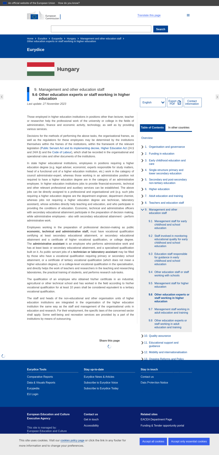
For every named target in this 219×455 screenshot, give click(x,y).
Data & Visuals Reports (41, 382)
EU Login (32, 394)
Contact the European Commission (105, 449)
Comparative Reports (40, 376)
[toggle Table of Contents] (152, 127)
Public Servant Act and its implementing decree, (70, 148)
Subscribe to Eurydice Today (101, 388)
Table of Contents (152, 127)
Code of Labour (61, 152)
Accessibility (91, 425)
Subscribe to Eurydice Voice (101, 382)
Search (160, 29)
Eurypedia (57, 38)
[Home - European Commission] (106, 15)
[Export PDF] (174, 102)
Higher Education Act (114, 148)
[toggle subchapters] (142, 147)
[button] (188, 15)
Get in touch (91, 419)
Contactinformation (192, 102)
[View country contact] (193, 102)
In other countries (179, 127)
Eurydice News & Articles (99, 376)
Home (30, 38)
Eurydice (42, 38)
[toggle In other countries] (179, 127)
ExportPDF (172, 102)
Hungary (71, 38)
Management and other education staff (100, 38)
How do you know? (66, 3)
